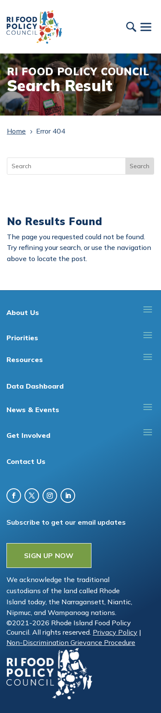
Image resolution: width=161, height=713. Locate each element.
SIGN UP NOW (49, 555)
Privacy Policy (115, 632)
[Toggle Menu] (145, 27)
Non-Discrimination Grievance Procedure (70, 642)
